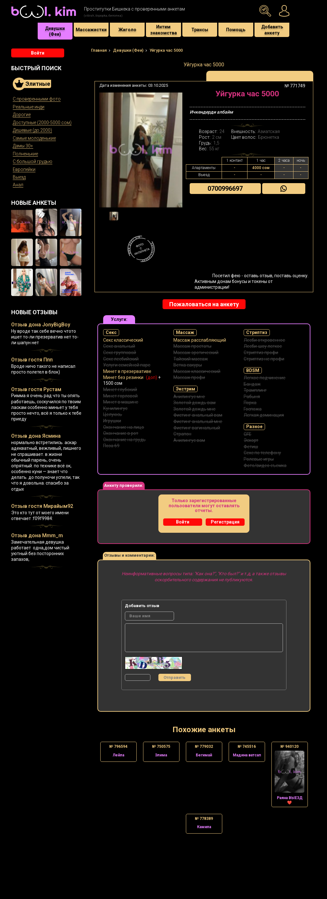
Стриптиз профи (261, 352)
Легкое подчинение (264, 377)
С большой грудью (32, 161)
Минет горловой (120, 395)
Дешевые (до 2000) (32, 130)
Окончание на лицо (123, 427)
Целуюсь (112, 414)
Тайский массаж (190, 358)
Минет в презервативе (127, 371)
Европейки (24, 169)
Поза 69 (111, 445)
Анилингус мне (189, 396)
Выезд (19, 177)
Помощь (235, 29)
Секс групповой (119, 352)
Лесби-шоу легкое (263, 346)
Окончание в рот (120, 433)
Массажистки (91, 29)
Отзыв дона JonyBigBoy (40, 325)
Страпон (182, 433)
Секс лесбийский (121, 358)
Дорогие (22, 114)
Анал (18, 184)
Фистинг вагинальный (196, 427)
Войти (37, 53)
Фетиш (251, 446)
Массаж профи (189, 377)
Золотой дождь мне (194, 409)
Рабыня (252, 396)
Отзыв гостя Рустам (36, 389)
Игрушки (112, 420)
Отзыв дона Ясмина (36, 436)
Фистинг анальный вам (197, 415)
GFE (247, 434)
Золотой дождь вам (194, 402)
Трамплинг (255, 390)
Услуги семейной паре (126, 365)
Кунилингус (115, 408)
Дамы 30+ (23, 145)
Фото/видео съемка (265, 465)
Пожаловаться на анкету (204, 304)
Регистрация (225, 521)
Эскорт (251, 440)
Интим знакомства (163, 29)
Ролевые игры (259, 459)
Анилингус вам (189, 440)
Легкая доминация (264, 415)
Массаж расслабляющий (199, 340)
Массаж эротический (195, 352)
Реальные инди (28, 106)
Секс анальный (119, 346)
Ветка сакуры (187, 365)
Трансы (199, 29)
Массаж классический (196, 371)
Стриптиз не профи (264, 358)
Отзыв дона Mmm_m (37, 535)
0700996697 (225, 188)
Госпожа (253, 409)
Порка (250, 402)
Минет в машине (120, 402)
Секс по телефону (262, 452)
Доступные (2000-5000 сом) (42, 122)
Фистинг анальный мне (197, 421)
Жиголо (127, 29)
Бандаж (252, 384)
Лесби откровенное (264, 340)
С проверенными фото (37, 98)
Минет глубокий (120, 389)
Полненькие (25, 153)
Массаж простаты (192, 346)
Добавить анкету (272, 29)
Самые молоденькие (34, 138)
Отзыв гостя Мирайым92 (42, 506)
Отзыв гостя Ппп (32, 360)
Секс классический (123, 340)
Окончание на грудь (124, 439)
